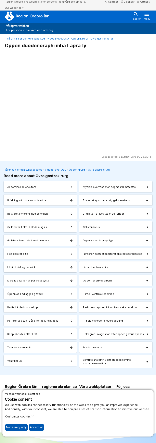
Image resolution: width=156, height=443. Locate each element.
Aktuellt (143, 1)
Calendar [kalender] (128, 1)
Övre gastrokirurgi (101, 38)
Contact (111, 1)
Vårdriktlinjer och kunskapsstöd (26, 38)
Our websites (14, 7)
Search (137, 15)
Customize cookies (20, 416)
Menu (147, 15)
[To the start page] (27, 16)
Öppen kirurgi (79, 38)
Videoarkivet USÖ (58, 38)
